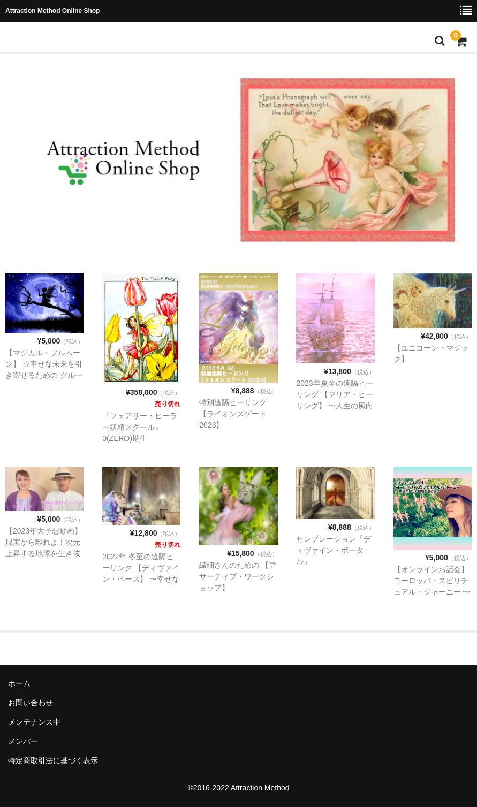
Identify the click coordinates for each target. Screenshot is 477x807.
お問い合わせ (30, 702)
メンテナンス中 (34, 722)
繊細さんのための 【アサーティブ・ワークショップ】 (237, 576)
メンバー (23, 741)
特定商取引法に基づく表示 (53, 760)
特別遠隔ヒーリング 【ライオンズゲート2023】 (233, 413)
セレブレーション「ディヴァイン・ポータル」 (333, 550)
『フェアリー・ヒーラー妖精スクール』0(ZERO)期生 (139, 427)
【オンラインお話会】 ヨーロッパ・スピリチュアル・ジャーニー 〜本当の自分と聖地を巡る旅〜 (432, 592)
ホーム (19, 683)
